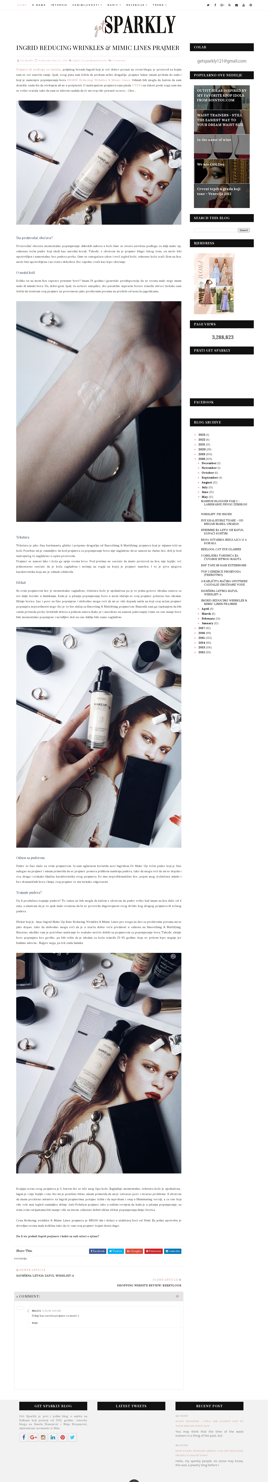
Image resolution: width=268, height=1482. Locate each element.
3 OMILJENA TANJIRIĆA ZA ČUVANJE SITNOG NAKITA (220, 557)
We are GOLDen (210, 164)
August (206, 482)
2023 (201, 434)
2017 (200, 628)
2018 (200, 458)
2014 (201, 642)
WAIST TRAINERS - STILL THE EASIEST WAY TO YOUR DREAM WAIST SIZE (219, 120)
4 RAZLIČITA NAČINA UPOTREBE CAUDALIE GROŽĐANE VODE (223, 582)
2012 (200, 652)
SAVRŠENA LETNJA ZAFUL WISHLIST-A (218, 592)
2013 (200, 647)
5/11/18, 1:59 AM (53, 1282)
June (204, 492)
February (208, 618)
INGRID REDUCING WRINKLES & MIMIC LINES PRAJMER (223, 602)
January (207, 623)
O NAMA (40, 5)
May (204, 496)
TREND (160, 5)
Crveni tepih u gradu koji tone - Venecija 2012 (217, 191)
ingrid (77, 69)
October (207, 472)
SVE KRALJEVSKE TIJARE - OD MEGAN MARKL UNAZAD (221, 521)
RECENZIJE (137, 5)
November (208, 467)
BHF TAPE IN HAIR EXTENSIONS (222, 565)
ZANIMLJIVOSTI (87, 5)
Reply (36, 1294)
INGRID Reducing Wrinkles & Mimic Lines (112, 89)
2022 (201, 439)
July (204, 487)
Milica (37, 1282)
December (208, 463)
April (205, 608)
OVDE (164, 94)
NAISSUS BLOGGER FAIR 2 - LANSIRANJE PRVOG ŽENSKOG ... (223, 504)
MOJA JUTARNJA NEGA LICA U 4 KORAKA (222, 541)
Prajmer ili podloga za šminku (39, 78)
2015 (200, 637)
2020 (201, 449)
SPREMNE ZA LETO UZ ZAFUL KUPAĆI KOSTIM (221, 531)
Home (24, 5)
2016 (201, 632)
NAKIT (114, 5)
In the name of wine (213, 139)
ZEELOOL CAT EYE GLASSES (220, 549)
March (206, 613)
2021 (200, 444)
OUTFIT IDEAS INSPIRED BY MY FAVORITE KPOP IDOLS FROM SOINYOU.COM (221, 95)
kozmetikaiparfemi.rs (95, 69)
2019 (201, 454)
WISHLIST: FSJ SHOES (215, 514)
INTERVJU (60, 5)
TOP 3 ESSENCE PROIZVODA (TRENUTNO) (220, 572)
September (209, 477)
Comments (120, 69)
